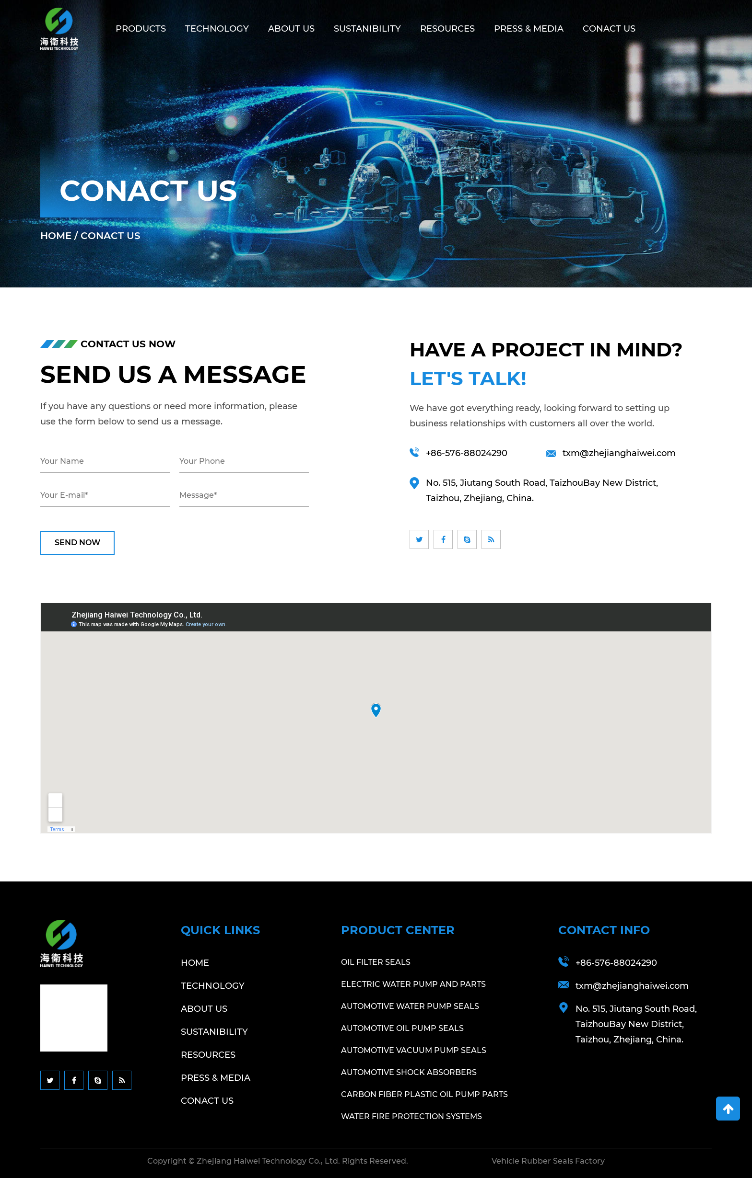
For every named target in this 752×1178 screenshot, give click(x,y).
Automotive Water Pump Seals (410, 1006)
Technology (217, 28)
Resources (447, 28)
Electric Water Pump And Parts (413, 984)
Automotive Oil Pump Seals (402, 1028)
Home (55, 235)
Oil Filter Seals (376, 962)
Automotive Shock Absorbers (409, 1072)
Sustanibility (367, 28)
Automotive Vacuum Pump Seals (413, 1050)
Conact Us (609, 28)
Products (141, 28)
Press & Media (529, 28)
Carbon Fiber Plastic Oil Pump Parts (424, 1094)
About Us (291, 28)
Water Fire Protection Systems (411, 1116)
